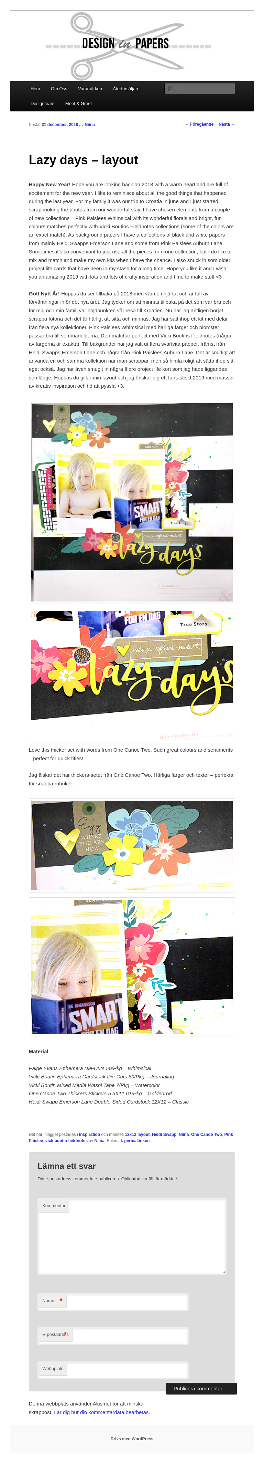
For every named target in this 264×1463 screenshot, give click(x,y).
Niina (90, 124)
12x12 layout (137, 1134)
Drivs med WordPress (132, 1438)
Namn (52, 1301)
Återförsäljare (126, 88)
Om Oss (59, 88)
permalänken (137, 1140)
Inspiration (89, 1134)
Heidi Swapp (164, 1134)
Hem (35, 88)
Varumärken (90, 88)
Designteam (42, 103)
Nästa (227, 124)
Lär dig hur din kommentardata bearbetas (101, 1412)
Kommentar (53, 1205)
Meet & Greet (78, 103)
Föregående (199, 124)
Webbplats (52, 1368)
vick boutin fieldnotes (66, 1140)
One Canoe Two (206, 1134)
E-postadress (55, 1335)
